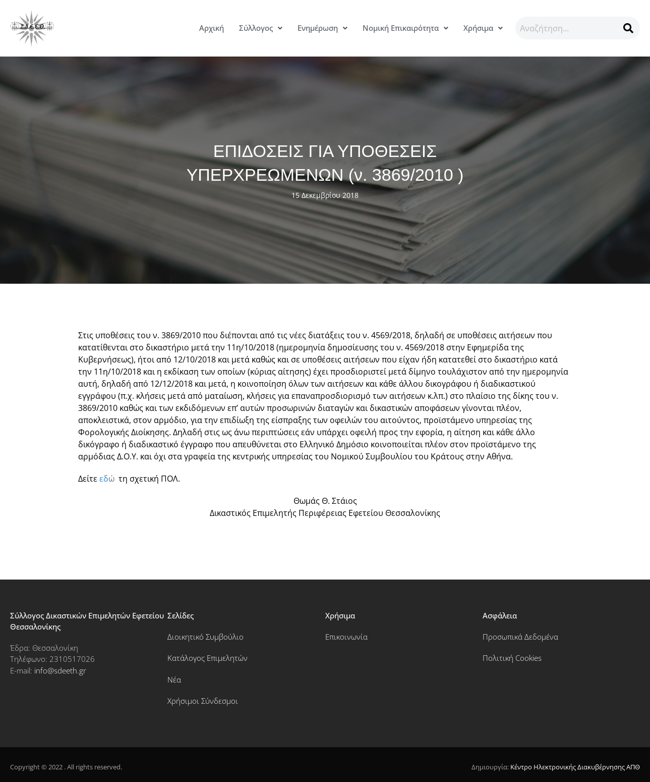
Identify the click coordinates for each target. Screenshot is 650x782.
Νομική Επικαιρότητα (405, 28)
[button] (260, 28)
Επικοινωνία (346, 637)
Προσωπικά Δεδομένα (520, 637)
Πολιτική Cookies (512, 658)
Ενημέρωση (322, 28)
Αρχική (211, 28)
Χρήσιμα (483, 28)
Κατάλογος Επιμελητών (207, 658)
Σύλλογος (260, 28)
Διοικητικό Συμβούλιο (205, 637)
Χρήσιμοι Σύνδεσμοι (202, 701)
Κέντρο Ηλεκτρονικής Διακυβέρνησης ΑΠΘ (575, 766)
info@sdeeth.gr (60, 670)
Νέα (174, 679)
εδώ (106, 478)
